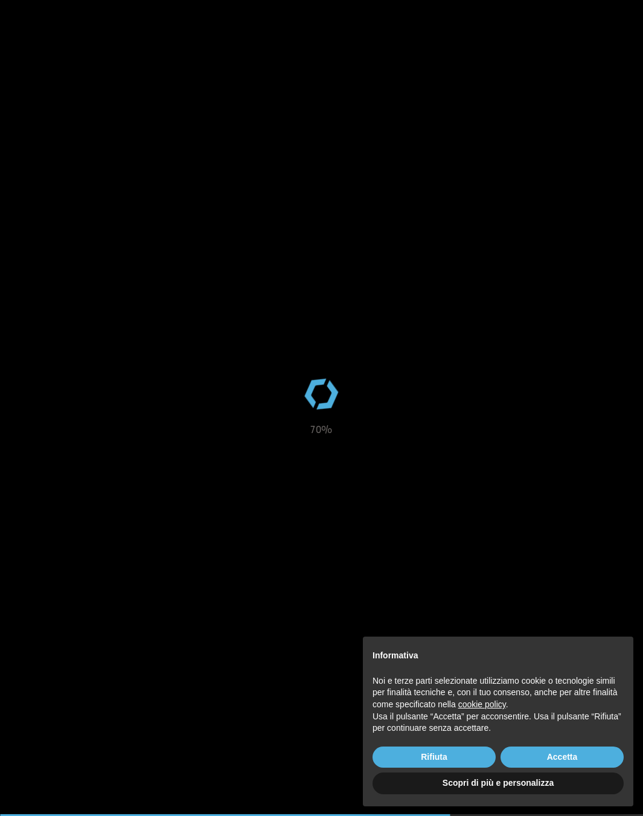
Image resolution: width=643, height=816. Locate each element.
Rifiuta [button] (434, 757)
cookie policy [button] (482, 704)
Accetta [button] (562, 757)
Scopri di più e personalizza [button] (498, 783)
